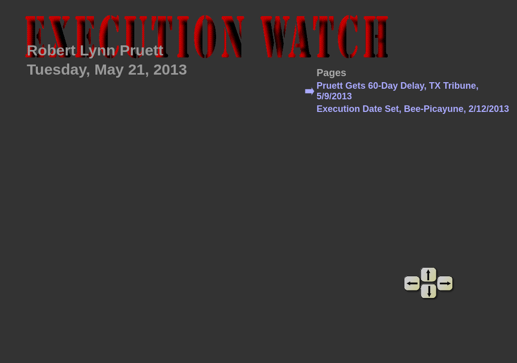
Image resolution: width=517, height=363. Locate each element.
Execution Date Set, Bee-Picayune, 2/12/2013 (413, 109)
